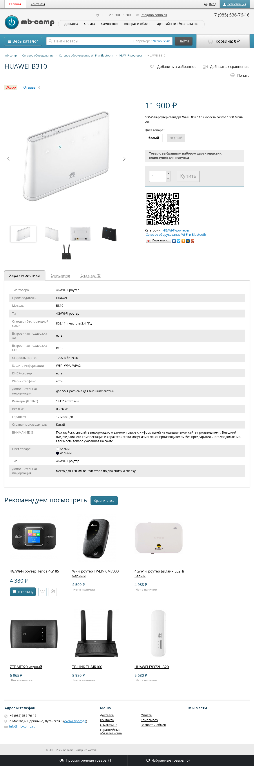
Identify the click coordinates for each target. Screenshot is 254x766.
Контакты (38, 4)
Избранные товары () (168, 760)
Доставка (71, 24)
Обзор (10, 87)
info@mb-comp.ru (151, 15)
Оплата (89, 24)
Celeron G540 (160, 41)
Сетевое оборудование (38, 55)
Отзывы (29, 87)
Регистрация (234, 4)
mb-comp (10, 55)
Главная (15, 4)
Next (124, 159)
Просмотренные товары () (86, 760)
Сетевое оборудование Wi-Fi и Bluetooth (86, 55)
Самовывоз (109, 24)
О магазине (108, 725)
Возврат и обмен (136, 24)
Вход (210, 4)
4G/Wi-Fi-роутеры (130, 55)
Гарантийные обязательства (177, 24)
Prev (8, 159)
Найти (183, 41)
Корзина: (223, 41)
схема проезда (75, 721)
